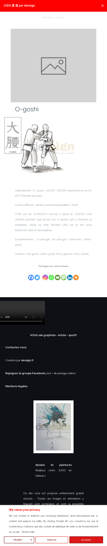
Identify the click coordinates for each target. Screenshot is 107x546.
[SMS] (63, 275)
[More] (76, 275)
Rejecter (51, 540)
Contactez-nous (15, 347)
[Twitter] (37, 275)
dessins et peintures (53, 464)
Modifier (18, 540)
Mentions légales (16, 386)
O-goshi (27, 109)
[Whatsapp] (51, 275)
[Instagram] (45, 275)
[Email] (57, 275)
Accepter (86, 540)
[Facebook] (31, 275)
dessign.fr (27, 360)
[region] (53, 525)
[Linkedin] (70, 275)
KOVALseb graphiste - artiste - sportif (53, 335)
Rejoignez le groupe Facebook (25, 373)
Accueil (47, 17)
